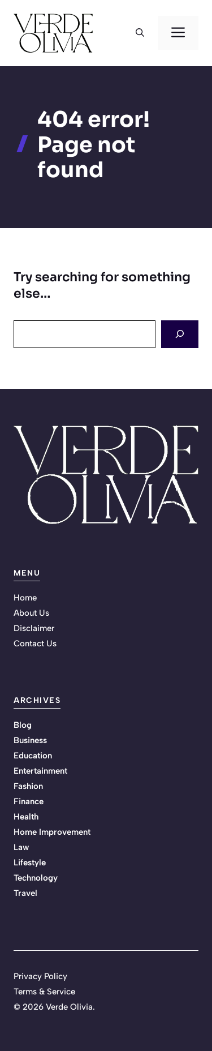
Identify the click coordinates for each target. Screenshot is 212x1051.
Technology (36, 878)
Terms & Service (44, 991)
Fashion (28, 786)
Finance (29, 801)
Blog (23, 725)
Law (21, 847)
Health (26, 817)
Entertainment (40, 771)
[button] (140, 33)
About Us (31, 613)
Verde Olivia (69, 1007)
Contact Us (35, 643)
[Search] (179, 334)
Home (25, 598)
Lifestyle (30, 862)
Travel (25, 893)
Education (33, 755)
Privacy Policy (40, 976)
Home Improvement (52, 832)
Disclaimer (34, 628)
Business (30, 740)
